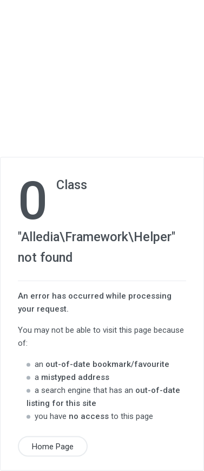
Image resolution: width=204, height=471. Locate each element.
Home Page (53, 446)
